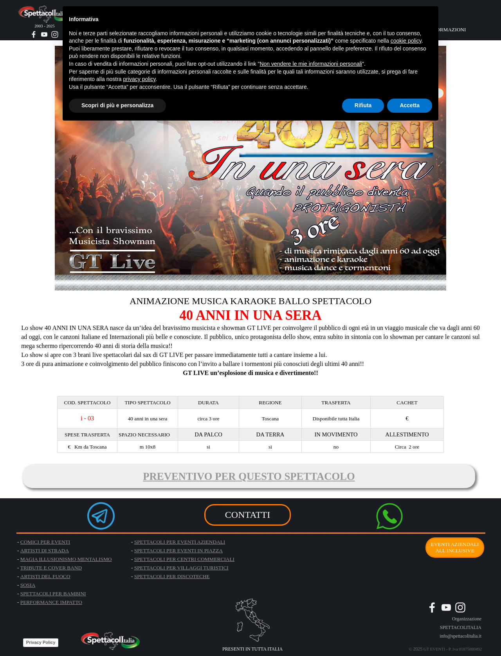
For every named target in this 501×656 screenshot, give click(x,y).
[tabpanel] (250, 340)
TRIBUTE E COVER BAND (51, 568)
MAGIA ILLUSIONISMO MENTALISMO (66, 559)
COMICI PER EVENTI (45, 542)
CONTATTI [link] (247, 515)
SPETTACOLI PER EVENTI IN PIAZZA (178, 550)
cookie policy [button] (406, 41)
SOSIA (28, 585)
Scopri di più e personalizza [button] (117, 105)
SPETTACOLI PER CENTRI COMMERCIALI (184, 559)
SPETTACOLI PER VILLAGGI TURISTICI (181, 568)
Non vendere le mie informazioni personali (311, 64)
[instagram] (55, 34)
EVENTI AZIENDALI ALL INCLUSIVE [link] (455, 547)
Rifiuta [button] (363, 105)
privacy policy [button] (139, 79)
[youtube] (44, 34)
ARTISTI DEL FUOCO (45, 576)
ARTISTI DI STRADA (44, 550)
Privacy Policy (41, 642)
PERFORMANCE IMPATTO (51, 602)
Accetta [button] (410, 105)
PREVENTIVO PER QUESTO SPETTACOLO (249, 476)
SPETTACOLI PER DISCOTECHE (172, 576)
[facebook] (34, 34)
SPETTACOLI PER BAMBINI (53, 594)
